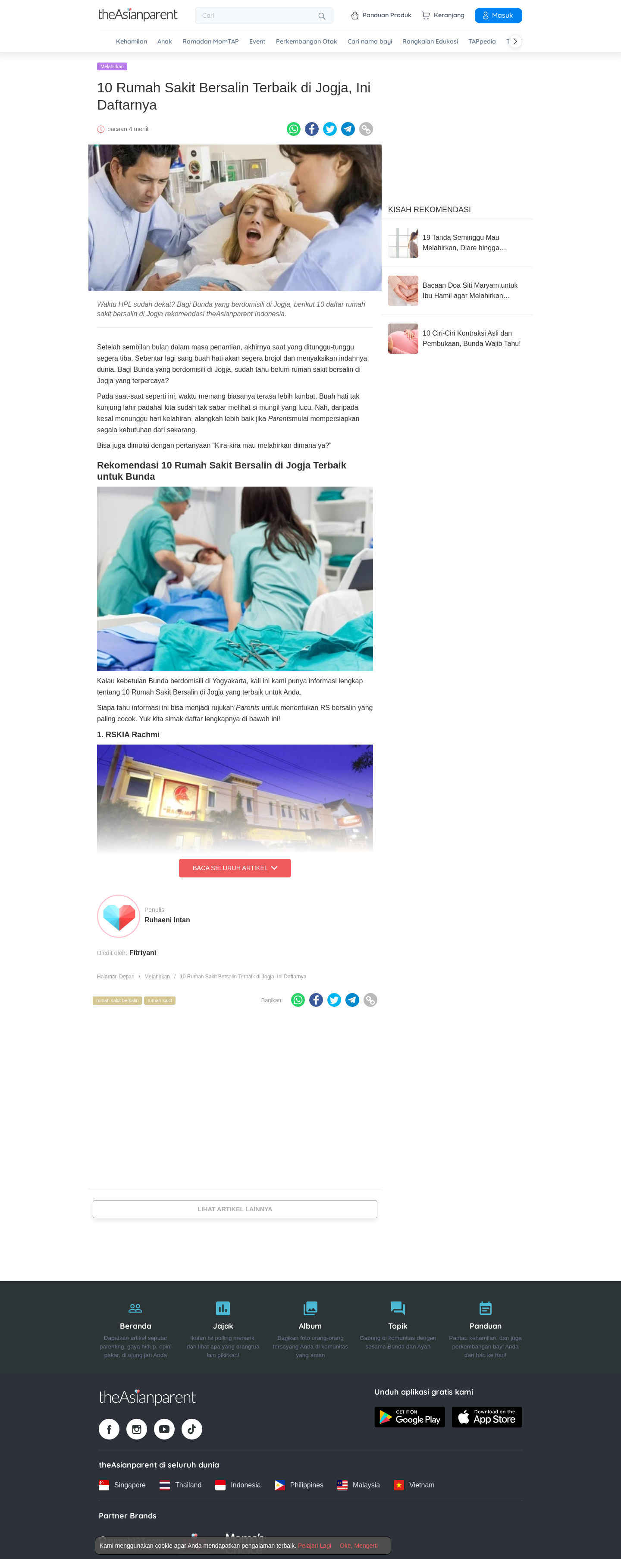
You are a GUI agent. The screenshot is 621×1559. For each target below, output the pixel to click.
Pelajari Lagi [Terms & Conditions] (314, 1545)
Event (257, 41)
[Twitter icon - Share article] (330, 126)
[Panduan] (485, 1325)
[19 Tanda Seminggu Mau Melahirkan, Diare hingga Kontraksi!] (457, 240)
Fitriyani (142, 949)
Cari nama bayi (370, 41)
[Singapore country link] (122, 1482)
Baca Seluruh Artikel (235, 865)
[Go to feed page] (138, 19)
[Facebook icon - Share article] (312, 126)
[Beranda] (135, 1325)
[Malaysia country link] (358, 1482)
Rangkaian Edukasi (430, 41)
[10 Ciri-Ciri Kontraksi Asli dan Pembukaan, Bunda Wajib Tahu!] (457, 336)
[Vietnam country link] (414, 1482)
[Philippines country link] (299, 1482)
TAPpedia (482, 41)
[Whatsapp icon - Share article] (294, 126)
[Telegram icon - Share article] (348, 126)
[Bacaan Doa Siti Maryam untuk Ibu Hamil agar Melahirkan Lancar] (457, 288)
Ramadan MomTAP (210, 41)
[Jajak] (223, 1325)
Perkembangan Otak (306, 41)
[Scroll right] (515, 41)
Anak (164, 41)
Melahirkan (112, 63)
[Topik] (397, 1325)
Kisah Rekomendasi (429, 206)
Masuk (497, 15)
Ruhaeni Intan (167, 917)
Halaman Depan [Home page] (116, 974)
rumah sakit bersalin (117, 997)
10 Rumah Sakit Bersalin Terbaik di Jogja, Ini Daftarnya (243, 974)
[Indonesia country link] (237, 1482)
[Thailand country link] (180, 1482)
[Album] (310, 1325)
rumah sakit (159, 997)
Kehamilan (131, 41)
